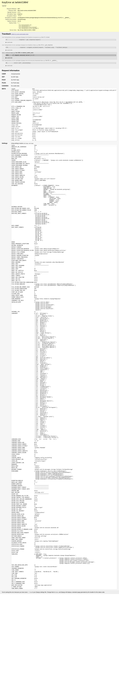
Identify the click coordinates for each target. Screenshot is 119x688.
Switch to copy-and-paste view (19, 35)
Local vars (9, 43)
